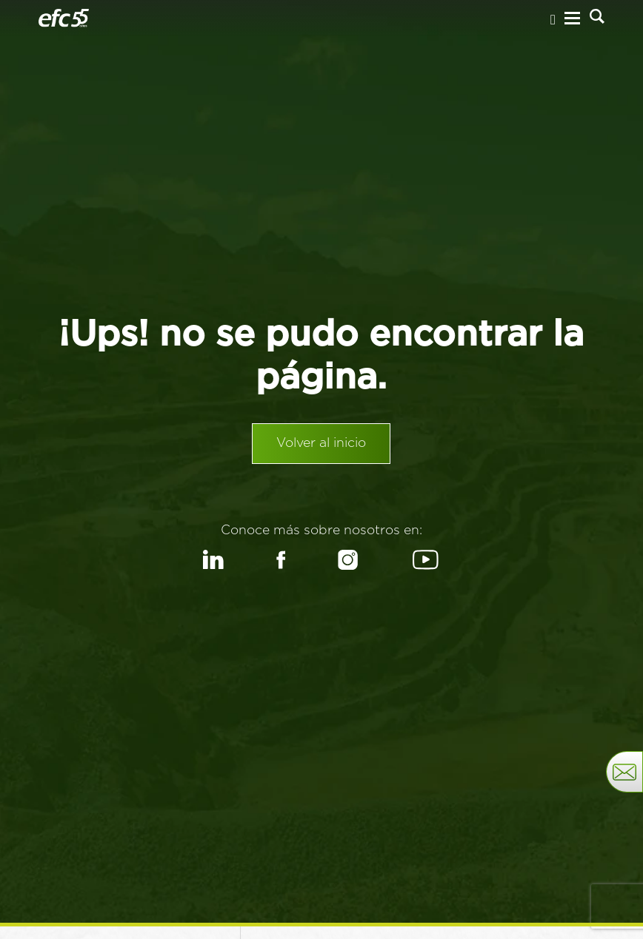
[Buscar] (597, 17)
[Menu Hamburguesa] (572, 19)
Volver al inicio (321, 446)
